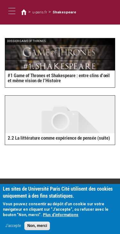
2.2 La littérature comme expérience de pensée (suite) (59, 138)
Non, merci (37, 228)
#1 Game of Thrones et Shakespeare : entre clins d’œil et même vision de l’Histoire (59, 78)
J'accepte (13, 228)
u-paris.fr (39, 12)
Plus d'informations (60, 217)
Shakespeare (64, 12)
